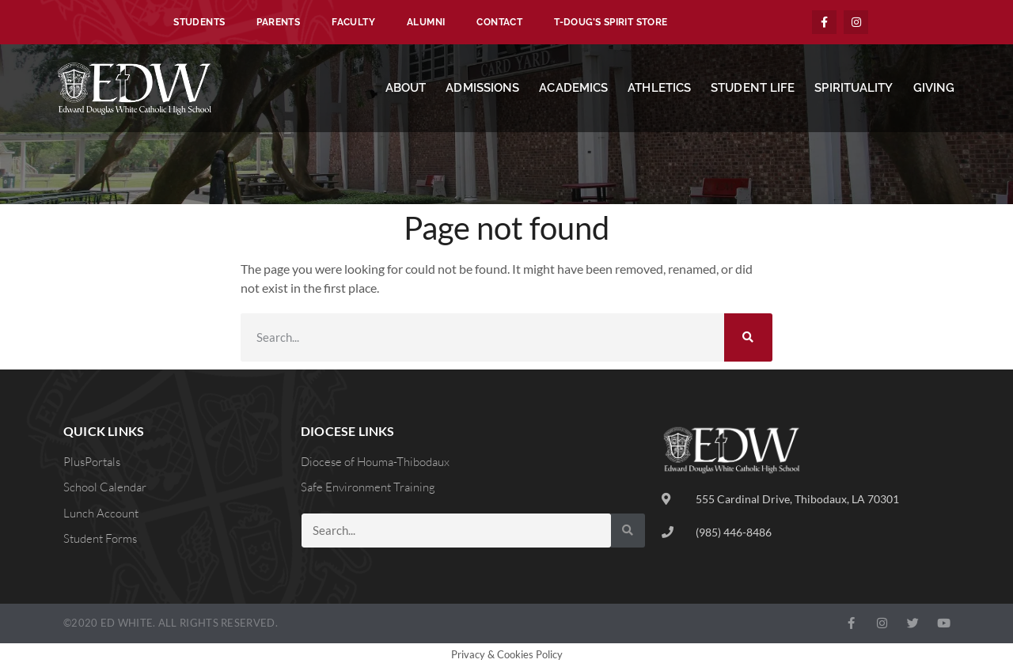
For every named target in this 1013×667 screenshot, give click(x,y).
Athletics (659, 88)
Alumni (426, 22)
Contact (499, 22)
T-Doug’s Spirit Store (610, 22)
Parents (278, 22)
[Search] (748, 337)
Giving (934, 88)
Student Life (753, 88)
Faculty (353, 22)
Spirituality (853, 88)
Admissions (482, 88)
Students (199, 22)
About (406, 88)
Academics (573, 88)
